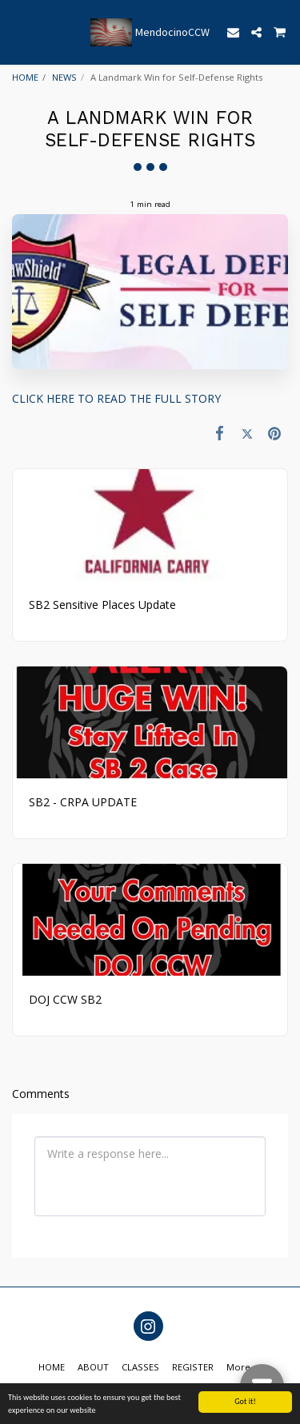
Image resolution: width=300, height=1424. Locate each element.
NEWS (64, 77)
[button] (17, 31)
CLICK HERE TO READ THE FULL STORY (116, 398)
